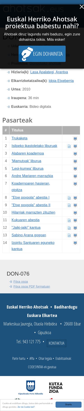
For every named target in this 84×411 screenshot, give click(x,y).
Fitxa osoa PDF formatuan (31, 286)
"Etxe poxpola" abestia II (31, 205)
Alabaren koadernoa (28, 153)
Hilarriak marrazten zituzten (33, 212)
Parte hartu (18, 358)
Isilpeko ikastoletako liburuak (34, 146)
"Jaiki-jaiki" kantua (26, 227)
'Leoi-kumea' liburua (27, 168)
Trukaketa (20, 138)
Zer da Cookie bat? (26, 407)
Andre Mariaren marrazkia (32, 176)
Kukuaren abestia (26, 220)
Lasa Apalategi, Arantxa (49, 72)
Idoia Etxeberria (61, 81)
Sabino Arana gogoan (29, 235)
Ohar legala (45, 358)
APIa (32, 358)
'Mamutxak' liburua (26, 161)
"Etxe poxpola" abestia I (31, 197)
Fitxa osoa (20, 281)
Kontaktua (56, 343)
